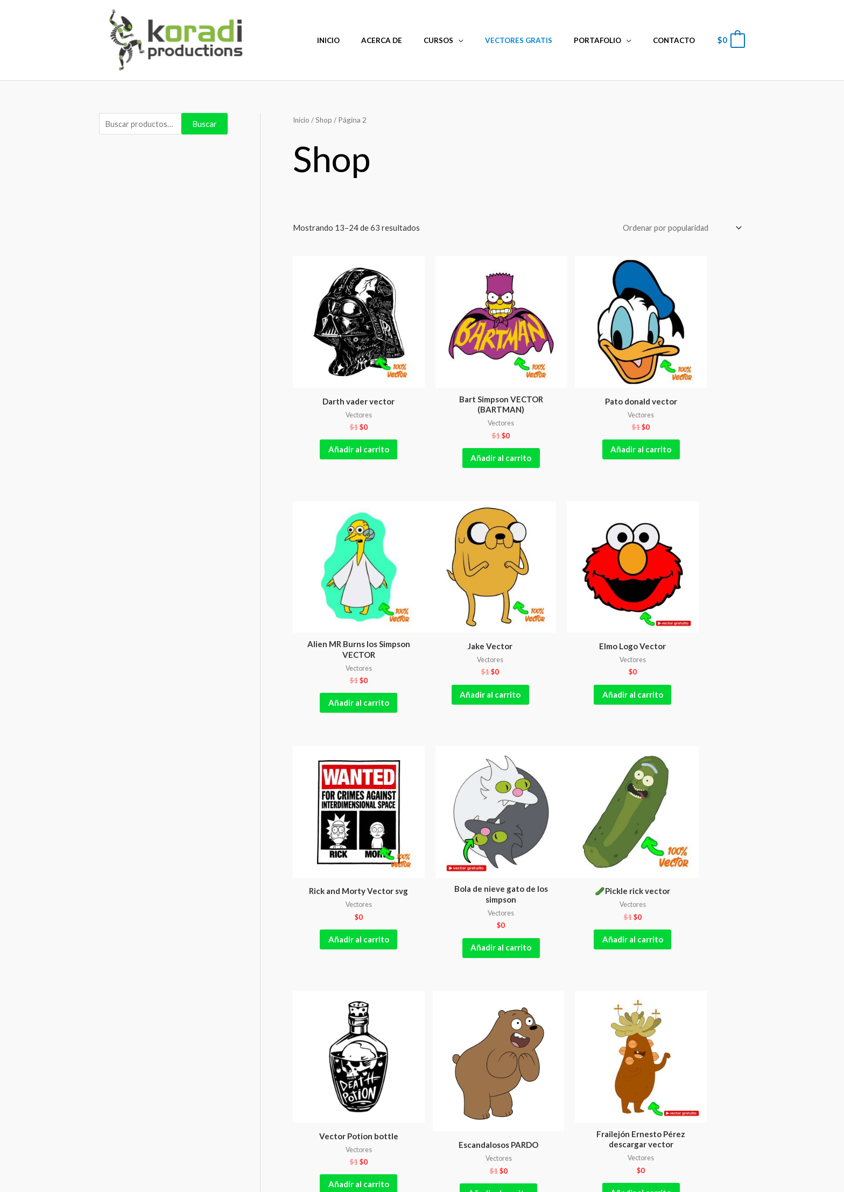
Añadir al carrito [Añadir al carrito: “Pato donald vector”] (576, 425)
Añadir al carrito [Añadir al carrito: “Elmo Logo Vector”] (461, 645)
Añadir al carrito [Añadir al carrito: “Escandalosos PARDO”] (576, 873)
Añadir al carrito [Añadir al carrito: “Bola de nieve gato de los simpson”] (692, 654)
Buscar (204, 124)
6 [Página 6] (452, 949)
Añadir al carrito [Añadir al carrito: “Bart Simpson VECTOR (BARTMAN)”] (461, 433)
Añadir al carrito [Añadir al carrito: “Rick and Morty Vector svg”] (576, 654)
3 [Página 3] (379, 949)
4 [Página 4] (403, 949)
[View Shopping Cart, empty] (730, 40)
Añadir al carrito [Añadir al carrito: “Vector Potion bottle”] (461, 866)
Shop (325, 119)
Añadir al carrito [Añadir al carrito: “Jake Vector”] (345, 645)
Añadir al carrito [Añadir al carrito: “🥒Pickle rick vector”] (345, 866)
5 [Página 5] (428, 949)
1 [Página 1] (330, 949)
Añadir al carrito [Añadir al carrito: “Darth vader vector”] (345, 425)
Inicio (302, 119)
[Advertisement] (163, 319)
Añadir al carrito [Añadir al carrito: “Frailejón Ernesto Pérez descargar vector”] (692, 885)
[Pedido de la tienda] (678, 228)
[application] (482, 40)
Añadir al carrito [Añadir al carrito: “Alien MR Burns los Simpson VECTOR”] (692, 433)
